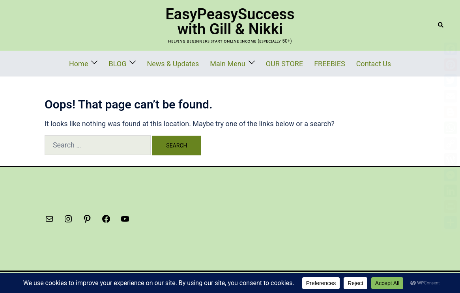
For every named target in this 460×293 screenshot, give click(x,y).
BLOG (136, 63)
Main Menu (229, 63)
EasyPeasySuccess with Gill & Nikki (229, 22)
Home (101, 63)
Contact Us (352, 63)
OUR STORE (277, 63)
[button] (441, 25)
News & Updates (184, 63)
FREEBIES (316, 63)
